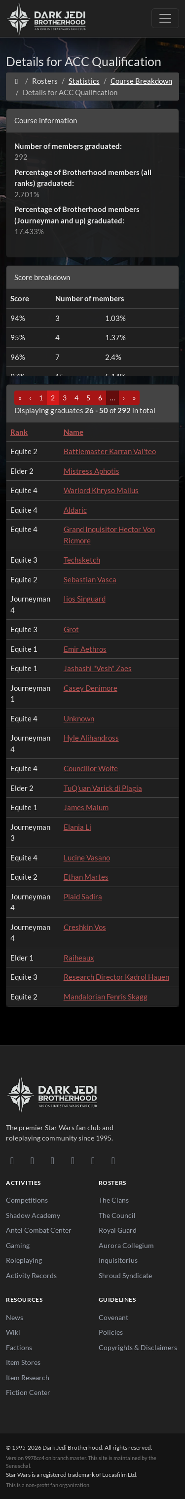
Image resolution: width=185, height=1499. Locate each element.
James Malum (86, 807)
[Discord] (12, 1160)
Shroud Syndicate (125, 1275)
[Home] (16, 80)
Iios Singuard (85, 598)
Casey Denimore (90, 687)
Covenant (113, 1317)
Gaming (18, 1245)
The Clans (114, 1200)
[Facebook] (52, 1160)
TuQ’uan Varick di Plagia (103, 788)
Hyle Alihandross (91, 737)
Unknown (79, 718)
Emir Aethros (85, 648)
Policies (111, 1332)
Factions (19, 1347)
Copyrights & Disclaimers (138, 1347)
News (14, 1317)
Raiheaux (79, 957)
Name (73, 432)
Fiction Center (28, 1392)
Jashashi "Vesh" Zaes (98, 668)
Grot (71, 629)
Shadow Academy (33, 1215)
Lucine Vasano (87, 857)
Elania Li (77, 826)
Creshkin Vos (85, 927)
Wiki (13, 1332)
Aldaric (75, 509)
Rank (19, 432)
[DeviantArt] (32, 1160)
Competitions (27, 1200)
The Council (117, 1215)
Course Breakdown (141, 80)
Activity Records (31, 1275)
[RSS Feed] (113, 1160)
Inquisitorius (118, 1260)
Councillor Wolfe (91, 768)
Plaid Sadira (83, 896)
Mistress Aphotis (91, 470)
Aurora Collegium (126, 1245)
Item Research (27, 1377)
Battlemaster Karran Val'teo (110, 451)
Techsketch (82, 559)
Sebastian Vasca (90, 579)
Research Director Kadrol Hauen (116, 976)
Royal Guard (118, 1230)
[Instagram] (73, 1160)
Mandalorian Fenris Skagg (106, 996)
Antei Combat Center (39, 1230)
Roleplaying (24, 1260)
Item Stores (23, 1362)
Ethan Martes (86, 876)
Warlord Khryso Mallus (101, 490)
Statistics (84, 80)
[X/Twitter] (93, 1160)
